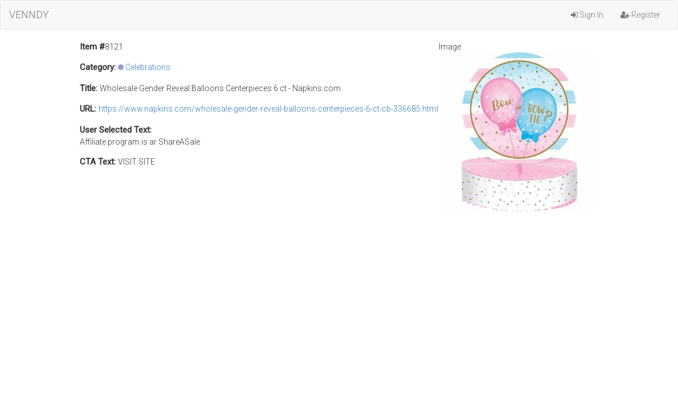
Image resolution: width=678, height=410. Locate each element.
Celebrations (147, 67)
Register (640, 14)
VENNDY (29, 14)
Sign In (587, 14)
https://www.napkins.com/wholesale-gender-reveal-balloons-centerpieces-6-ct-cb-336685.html (268, 108)
